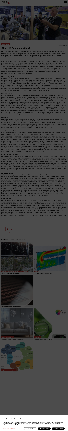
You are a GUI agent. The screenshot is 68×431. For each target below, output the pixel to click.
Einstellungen (30, 428)
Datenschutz (6, 428)
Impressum (12, 428)
